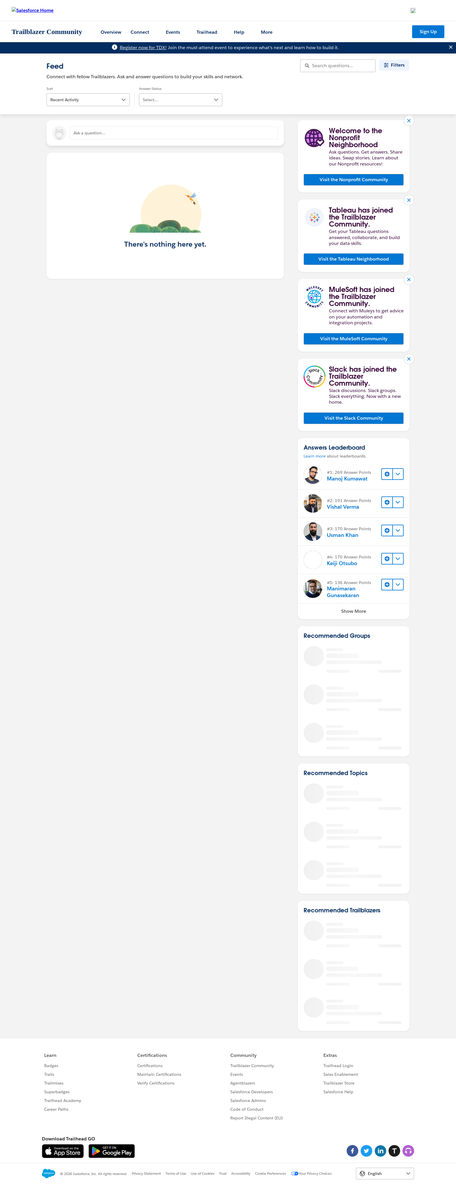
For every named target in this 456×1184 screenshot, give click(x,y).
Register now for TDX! (143, 47)
